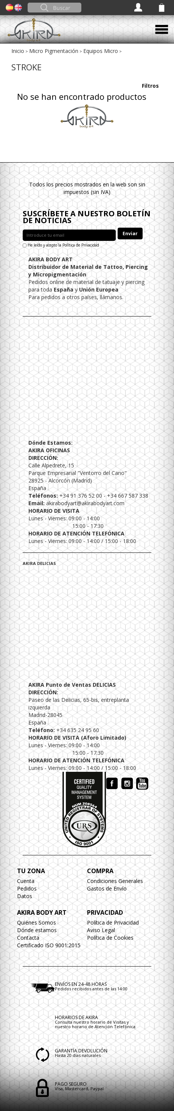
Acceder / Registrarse (138, 7)
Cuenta (25, 880)
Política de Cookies (110, 937)
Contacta (28, 937)
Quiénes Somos (36, 922)
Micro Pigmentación (53, 50)
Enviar (130, 233)
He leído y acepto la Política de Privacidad (63, 245)
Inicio (17, 50)
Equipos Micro (100, 50)
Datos (24, 896)
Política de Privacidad (113, 922)
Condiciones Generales (115, 880)
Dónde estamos (37, 930)
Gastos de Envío (107, 888)
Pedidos (27, 888)
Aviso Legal (101, 930)
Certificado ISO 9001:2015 (49, 945)
